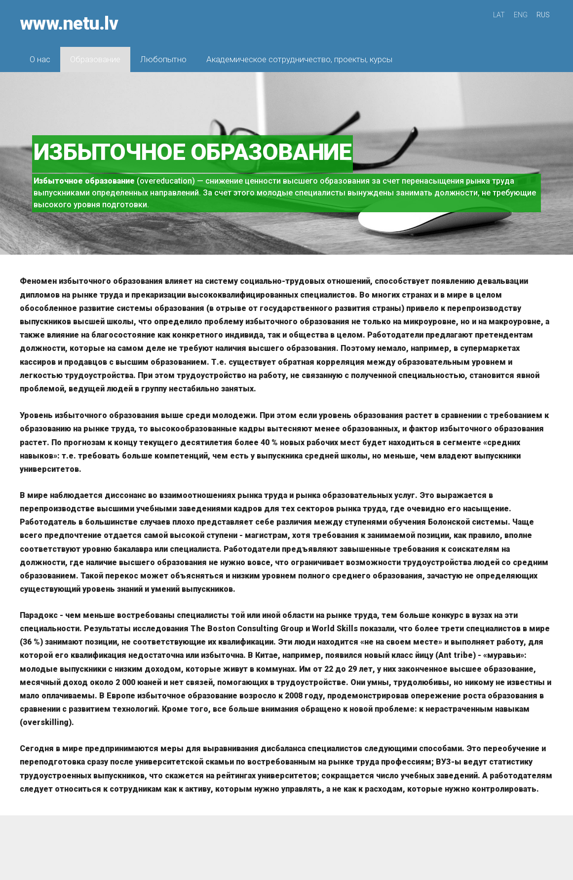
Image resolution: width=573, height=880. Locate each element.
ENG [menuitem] (521, 15)
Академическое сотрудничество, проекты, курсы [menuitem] (299, 59)
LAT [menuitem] (499, 15)
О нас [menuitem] (40, 59)
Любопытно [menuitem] (163, 59)
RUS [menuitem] (543, 15)
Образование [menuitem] (95, 59)
